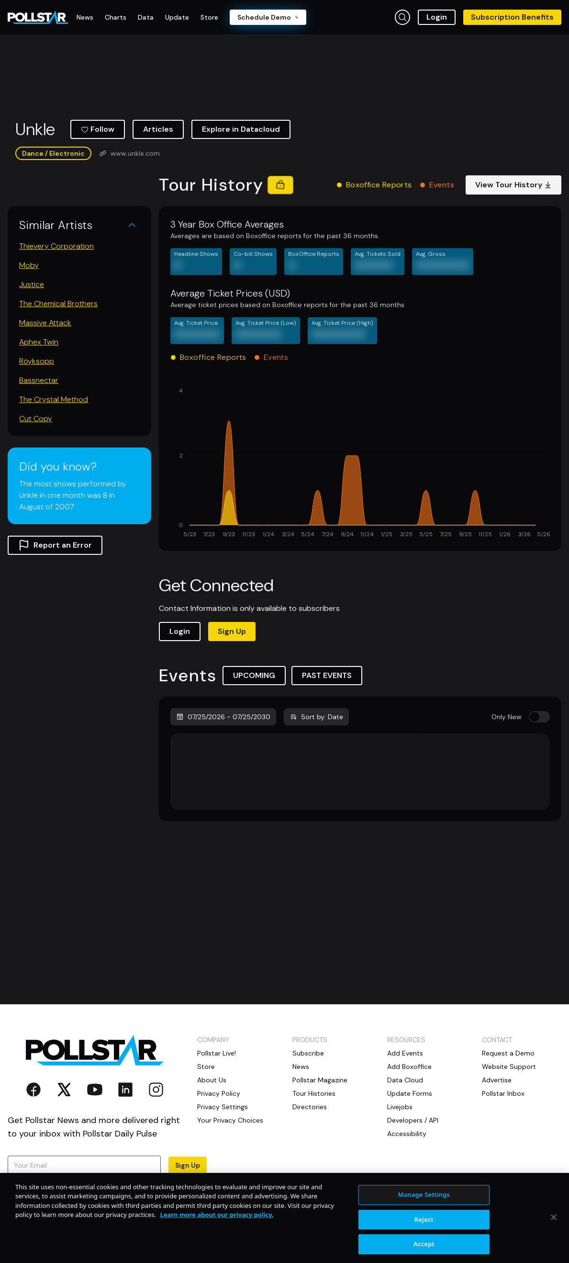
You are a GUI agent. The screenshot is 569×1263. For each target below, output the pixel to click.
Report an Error (55, 545)
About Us (211, 1080)
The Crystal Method (53, 399)
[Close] (553, 1240)
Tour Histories (313, 1093)
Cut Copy (35, 418)
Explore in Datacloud (241, 129)
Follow (97, 129)
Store (206, 1066)
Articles (158, 129)
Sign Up (232, 631)
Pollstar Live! (216, 1053)
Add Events (405, 1053)
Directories (309, 1106)
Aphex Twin (38, 342)
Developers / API (412, 1120)
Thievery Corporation (56, 246)
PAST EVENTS (327, 675)
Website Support (509, 1066)
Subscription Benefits (512, 17)
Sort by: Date (316, 716)
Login (436, 17)
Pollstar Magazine (319, 1080)
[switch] (539, 717)
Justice (31, 284)
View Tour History (513, 185)
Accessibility (406, 1133)
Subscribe (308, 1053)
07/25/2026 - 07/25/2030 (223, 716)
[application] (360, 463)
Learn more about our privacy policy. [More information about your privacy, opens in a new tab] (216, 1238)
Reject (424, 1242)
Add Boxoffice (409, 1066)
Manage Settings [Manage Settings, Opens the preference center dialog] (424, 1218)
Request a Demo (508, 1053)
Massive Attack (45, 323)
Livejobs (400, 1106)
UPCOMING (254, 675)
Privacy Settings (222, 1106)
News (300, 1066)
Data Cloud (405, 1080)
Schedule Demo (268, 17)
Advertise (497, 1080)
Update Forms (409, 1093)
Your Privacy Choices (230, 1120)
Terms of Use (28, 1193)
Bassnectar (38, 380)
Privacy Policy (145, 1183)
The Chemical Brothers (58, 304)
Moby (29, 265)
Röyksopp (36, 361)
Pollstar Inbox (503, 1093)
